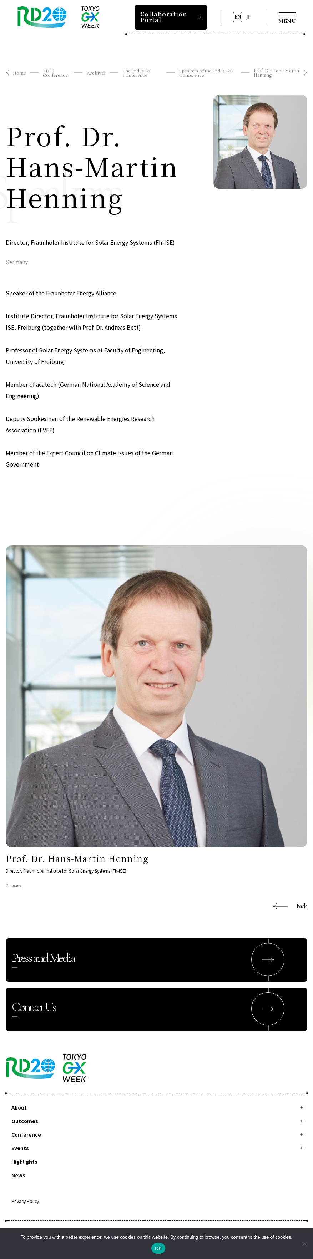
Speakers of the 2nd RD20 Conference (206, 72)
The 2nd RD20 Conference (137, 72)
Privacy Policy (25, 1201)
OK (158, 1248)
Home (19, 73)
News (18, 1175)
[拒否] (304, 1243)
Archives (96, 73)
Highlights (24, 1161)
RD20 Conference (55, 72)
